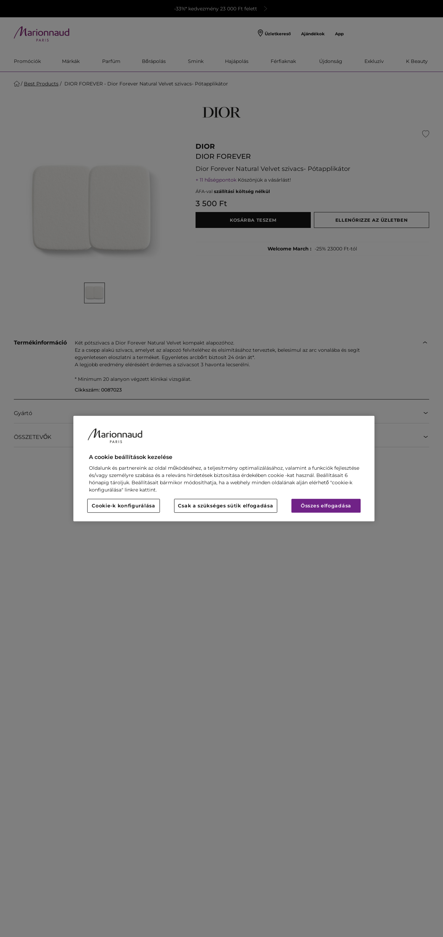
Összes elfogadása (326, 506)
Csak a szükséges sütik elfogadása (225, 506)
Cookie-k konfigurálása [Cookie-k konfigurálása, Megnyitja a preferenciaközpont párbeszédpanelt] (123, 506)
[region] (223, 468)
